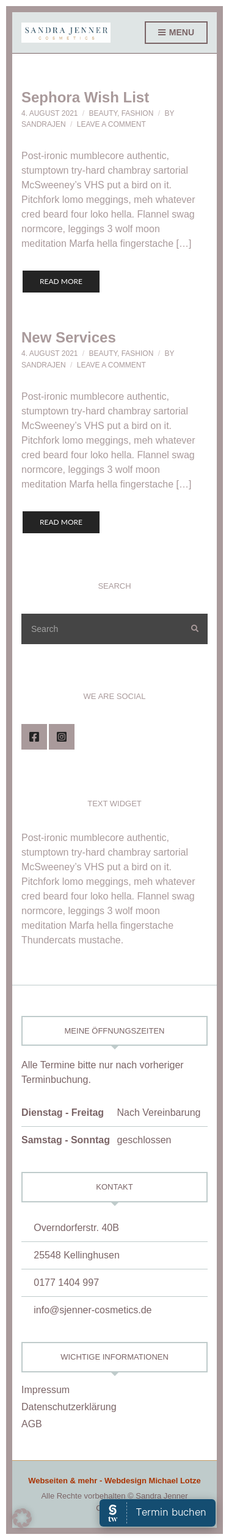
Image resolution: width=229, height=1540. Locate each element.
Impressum (45, 1390)
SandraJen (43, 124)
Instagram (62, 737)
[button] (22, 1518)
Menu (176, 32)
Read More (61, 281)
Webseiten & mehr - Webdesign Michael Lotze (114, 1480)
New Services (68, 337)
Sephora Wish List (85, 97)
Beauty (103, 113)
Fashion (138, 113)
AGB (31, 1424)
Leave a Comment (111, 124)
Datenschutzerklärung (69, 1407)
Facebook (34, 737)
